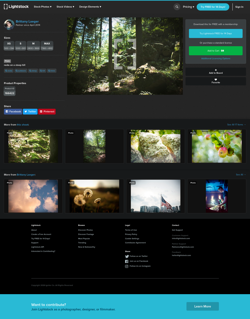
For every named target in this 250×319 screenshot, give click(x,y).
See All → (241, 174)
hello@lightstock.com (181, 255)
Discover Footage (86, 234)
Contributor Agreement (135, 242)
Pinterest (46, 111)
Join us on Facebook (139, 261)
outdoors (21, 70)
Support (34, 242)
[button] (42, 7)
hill (42, 70)
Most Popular (84, 238)
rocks (8, 70)
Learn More (202, 306)
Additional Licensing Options (215, 58)
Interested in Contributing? (43, 251)
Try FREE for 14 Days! (213, 7)
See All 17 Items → (236, 124)
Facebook (13, 111)
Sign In (239, 7)
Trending (82, 242)
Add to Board (215, 72)
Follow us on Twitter (139, 256)
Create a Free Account (41, 234)
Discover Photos (85, 230)
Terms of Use (131, 230)
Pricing (188, 7)
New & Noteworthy (86, 246)
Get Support (177, 230)
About (34, 230)
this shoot (22, 125)
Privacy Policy (131, 234)
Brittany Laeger (27, 21)
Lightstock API (37, 246)
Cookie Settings (132, 238)
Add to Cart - (216, 50)
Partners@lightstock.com (183, 246)
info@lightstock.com (181, 238)
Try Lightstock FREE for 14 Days (216, 33)
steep (33, 70)
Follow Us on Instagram (140, 266)
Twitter (30, 111)
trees (51, 70)
